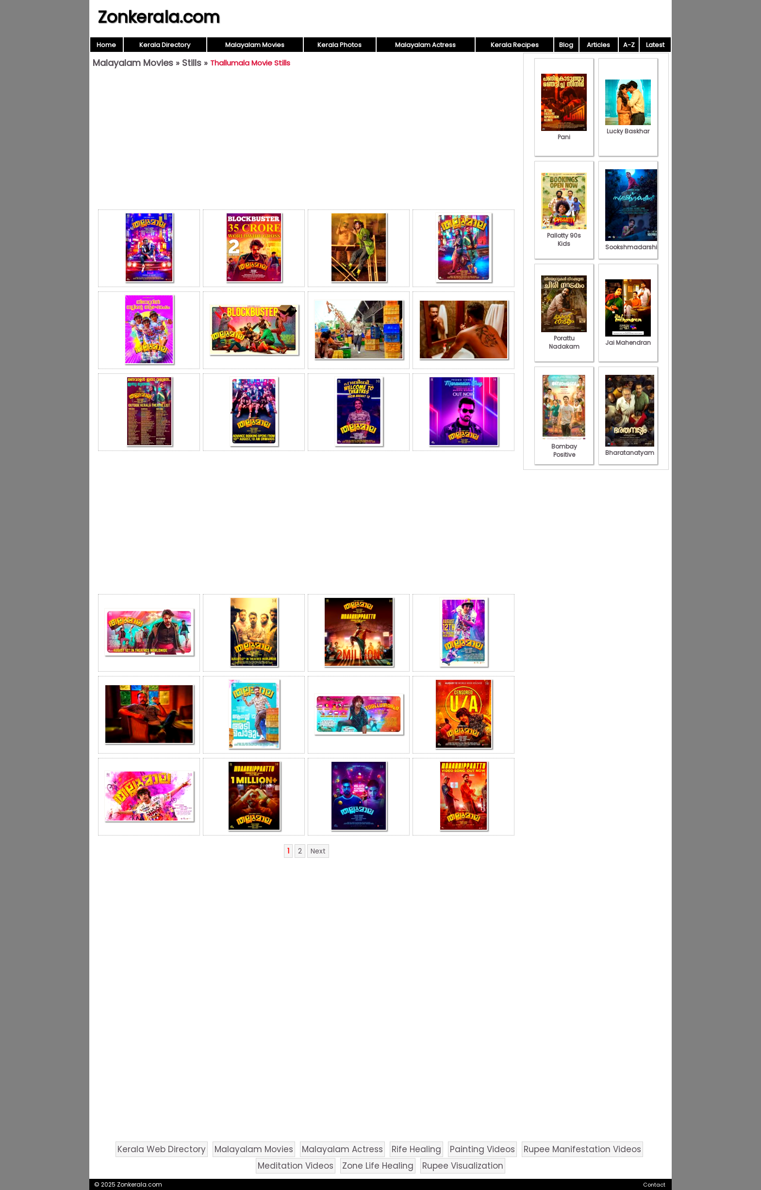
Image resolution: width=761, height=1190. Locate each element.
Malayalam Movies (254, 44)
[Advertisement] (306, 141)
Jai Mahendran (628, 338)
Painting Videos (482, 1149)
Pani (564, 133)
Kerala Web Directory (161, 1149)
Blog (566, 44)
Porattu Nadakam (564, 338)
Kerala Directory (164, 44)
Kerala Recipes (515, 44)
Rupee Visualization (462, 1166)
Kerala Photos (339, 44)
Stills (191, 63)
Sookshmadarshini (633, 243)
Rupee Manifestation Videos (582, 1149)
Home (106, 44)
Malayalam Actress (425, 44)
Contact (654, 1185)
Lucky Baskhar (628, 127)
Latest (655, 44)
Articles (598, 44)
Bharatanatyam (629, 448)
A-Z (629, 44)
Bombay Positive (564, 446)
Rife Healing (416, 1149)
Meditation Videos (295, 1166)
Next (318, 851)
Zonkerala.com (159, 17)
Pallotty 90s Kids (564, 235)
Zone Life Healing (378, 1166)
